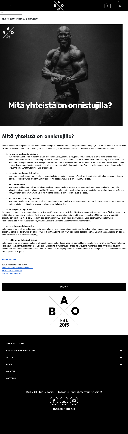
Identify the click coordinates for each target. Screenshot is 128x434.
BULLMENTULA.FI (64, 409)
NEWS (9, 364)
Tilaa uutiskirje (15, 343)
